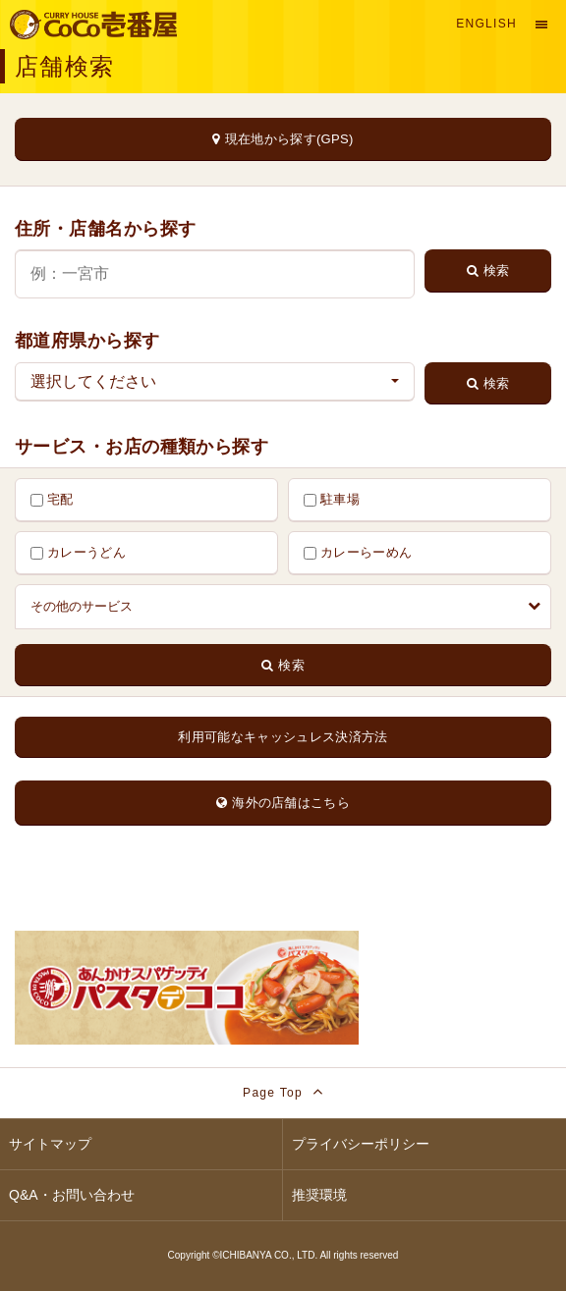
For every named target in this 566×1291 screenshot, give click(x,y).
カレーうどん (78, 552)
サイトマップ (50, 1144)
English (486, 23)
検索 (488, 270)
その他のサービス (285, 606)
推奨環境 (319, 1195)
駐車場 (332, 499)
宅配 (52, 499)
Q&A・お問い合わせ (72, 1195)
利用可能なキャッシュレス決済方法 (282, 736)
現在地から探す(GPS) (282, 139)
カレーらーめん (358, 552)
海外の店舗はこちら (283, 802)
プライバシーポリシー (360, 1144)
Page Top (283, 1091)
